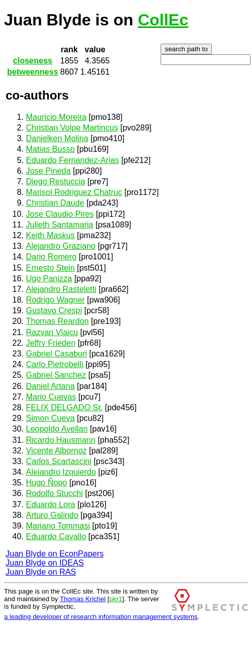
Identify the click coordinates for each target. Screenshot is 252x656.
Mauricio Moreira (56, 117)
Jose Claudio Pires (59, 214)
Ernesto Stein (50, 268)
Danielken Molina (57, 138)
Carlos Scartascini (58, 461)
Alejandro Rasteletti (61, 289)
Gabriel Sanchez (56, 375)
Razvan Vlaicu (52, 332)
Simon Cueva (50, 418)
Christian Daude (55, 203)
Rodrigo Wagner (55, 300)
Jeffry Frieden (51, 343)
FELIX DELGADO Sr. (64, 407)
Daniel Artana (50, 386)
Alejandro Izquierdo (61, 472)
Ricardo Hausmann (61, 440)
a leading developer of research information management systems (101, 616)
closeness (32, 60)
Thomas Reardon (57, 321)
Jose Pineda (48, 171)
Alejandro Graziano (61, 246)
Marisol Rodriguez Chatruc (74, 192)
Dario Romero (51, 256)
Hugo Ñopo (46, 482)
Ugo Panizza (49, 278)
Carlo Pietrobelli (54, 364)
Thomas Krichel (83, 599)
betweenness (32, 72)
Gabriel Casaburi (56, 353)
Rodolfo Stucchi (54, 493)
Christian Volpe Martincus (72, 127)
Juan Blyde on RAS (41, 572)
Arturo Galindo (52, 515)
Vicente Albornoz (56, 450)
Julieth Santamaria (59, 224)
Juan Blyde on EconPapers (55, 553)
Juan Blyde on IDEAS (45, 563)
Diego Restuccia (55, 181)
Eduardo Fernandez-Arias (72, 160)
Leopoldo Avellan (57, 428)
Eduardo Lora (50, 504)
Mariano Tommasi (58, 525)
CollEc (163, 20)
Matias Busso (50, 149)
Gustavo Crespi (54, 310)
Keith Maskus (50, 235)
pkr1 (115, 599)
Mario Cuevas (51, 396)
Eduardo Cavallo (56, 536)
